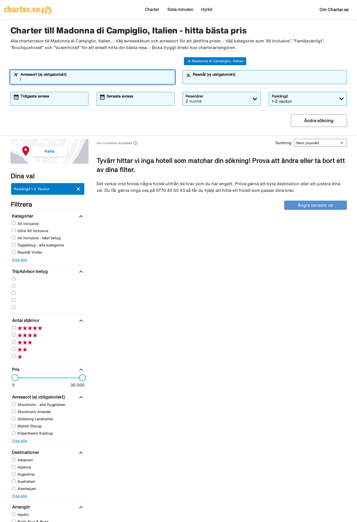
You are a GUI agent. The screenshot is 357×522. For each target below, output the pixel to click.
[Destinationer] (25, 452)
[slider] (13, 378)
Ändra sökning (318, 120)
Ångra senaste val (315, 205)
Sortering (283, 143)
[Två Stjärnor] (13, 300)
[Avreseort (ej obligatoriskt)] (38, 397)
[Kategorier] (22, 216)
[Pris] (15, 369)
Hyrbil (206, 9)
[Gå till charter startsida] (28, 8)
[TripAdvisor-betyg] (29, 271)
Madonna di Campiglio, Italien (215, 61)
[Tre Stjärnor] (13, 293)
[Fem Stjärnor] (13, 278)
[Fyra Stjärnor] (13, 285)
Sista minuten (180, 9)
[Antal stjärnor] (25, 320)
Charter (152, 9)
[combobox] (96, 79)
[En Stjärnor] (13, 307)
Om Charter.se (334, 9)
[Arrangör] (20, 507)
